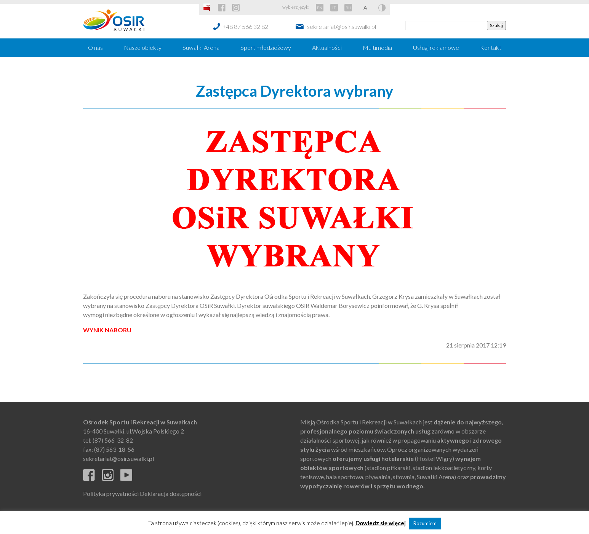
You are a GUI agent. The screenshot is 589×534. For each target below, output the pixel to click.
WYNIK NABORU (107, 329)
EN (319, 7)
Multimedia (377, 47)
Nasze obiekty (143, 47)
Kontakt (490, 47)
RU (348, 7)
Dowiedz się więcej (380, 523)
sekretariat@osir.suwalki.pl (341, 26)
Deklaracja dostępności (171, 493)
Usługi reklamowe (436, 47)
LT (334, 7)
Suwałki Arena (200, 47)
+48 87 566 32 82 (245, 26)
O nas (95, 47)
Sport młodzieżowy (265, 47)
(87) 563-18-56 (114, 449)
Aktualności (327, 47)
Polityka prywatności (111, 493)
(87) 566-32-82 (113, 440)
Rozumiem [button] (425, 523)
